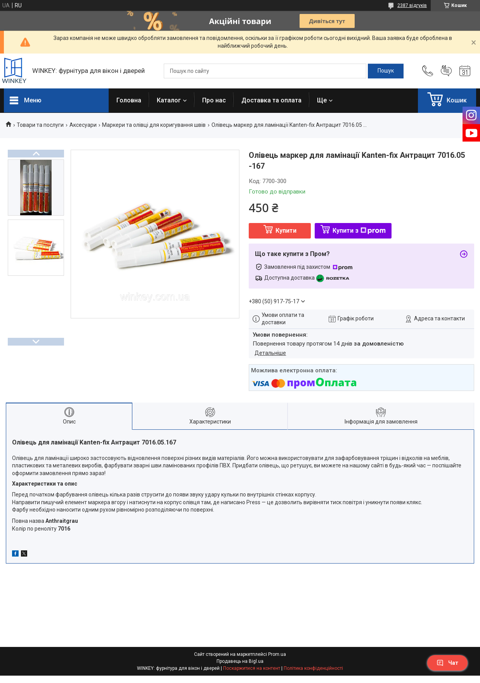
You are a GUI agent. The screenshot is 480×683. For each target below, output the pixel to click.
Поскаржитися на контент (251, 668)
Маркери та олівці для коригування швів (154, 125)
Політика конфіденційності (313, 668)
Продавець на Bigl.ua (240, 661)
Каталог (169, 100)
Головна (128, 100)
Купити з (359, 230)
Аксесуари (83, 125)
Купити (286, 230)
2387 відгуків (412, 5)
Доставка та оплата (271, 100)
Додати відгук (446, 71)
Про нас (214, 100)
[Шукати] (386, 71)
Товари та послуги (40, 125)
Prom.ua (277, 654)
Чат (447, 662)
